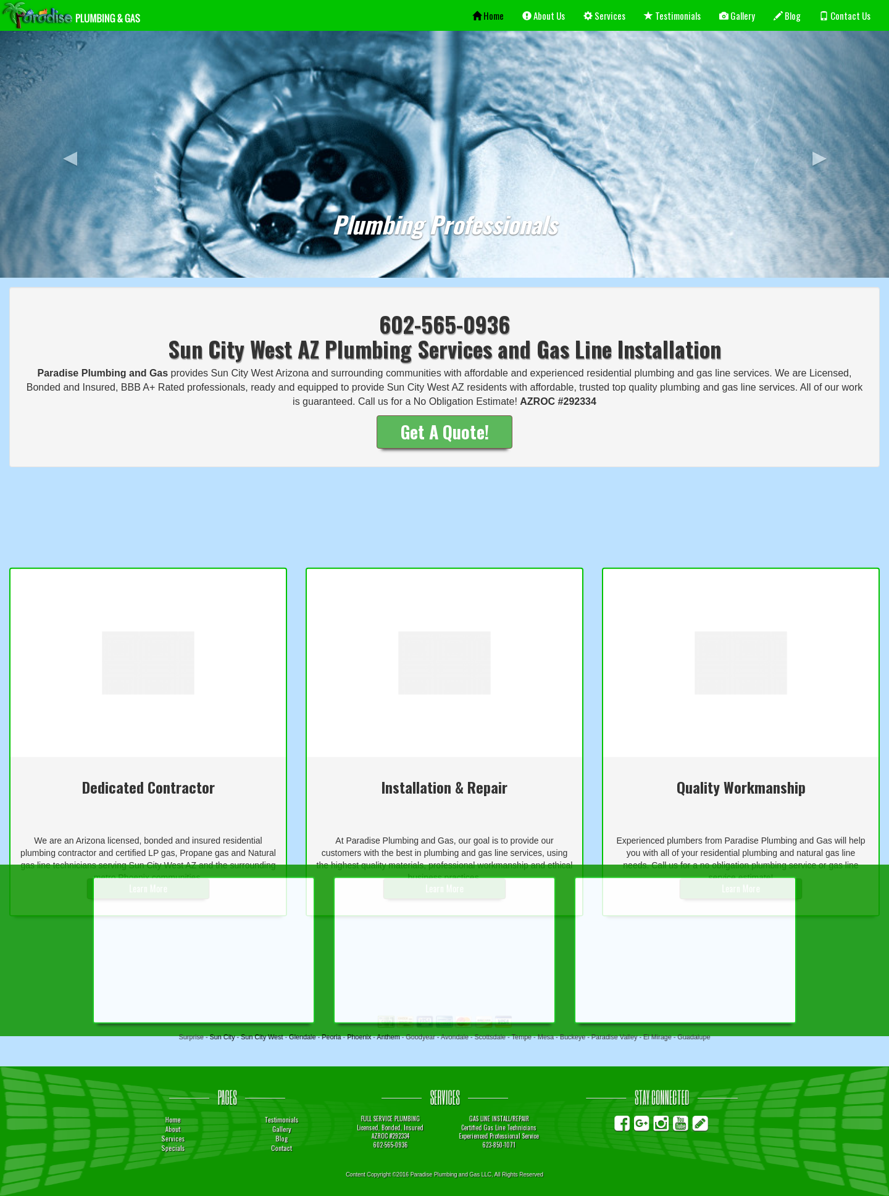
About (261, 1130)
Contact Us (844, 15)
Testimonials (672, 15)
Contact (334, 1143)
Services (604, 15)
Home (488, 15)
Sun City (294, 1038)
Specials (261, 1143)
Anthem (406, 1038)
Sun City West (321, 1038)
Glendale (348, 1038)
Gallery (737, 15)
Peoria (367, 1038)
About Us (543, 15)
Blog (787, 15)
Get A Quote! (445, 431)
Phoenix (386, 1038)
